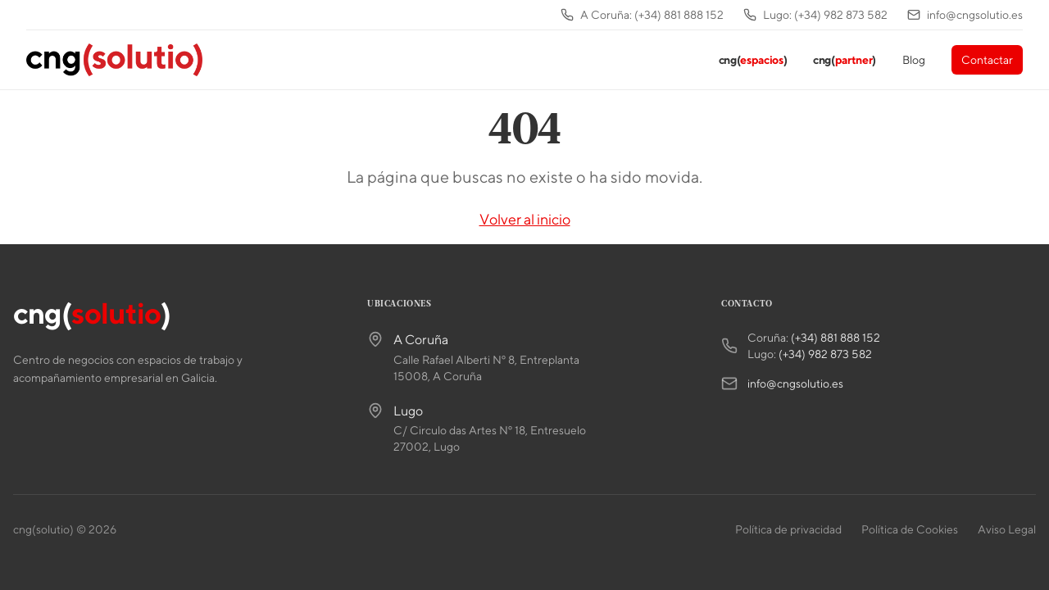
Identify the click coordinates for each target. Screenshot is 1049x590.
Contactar (987, 59)
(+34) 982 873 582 (825, 354)
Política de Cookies (909, 529)
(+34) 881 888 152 (835, 337)
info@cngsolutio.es (795, 383)
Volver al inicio (524, 219)
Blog (913, 59)
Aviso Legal (1007, 529)
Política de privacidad (788, 529)
